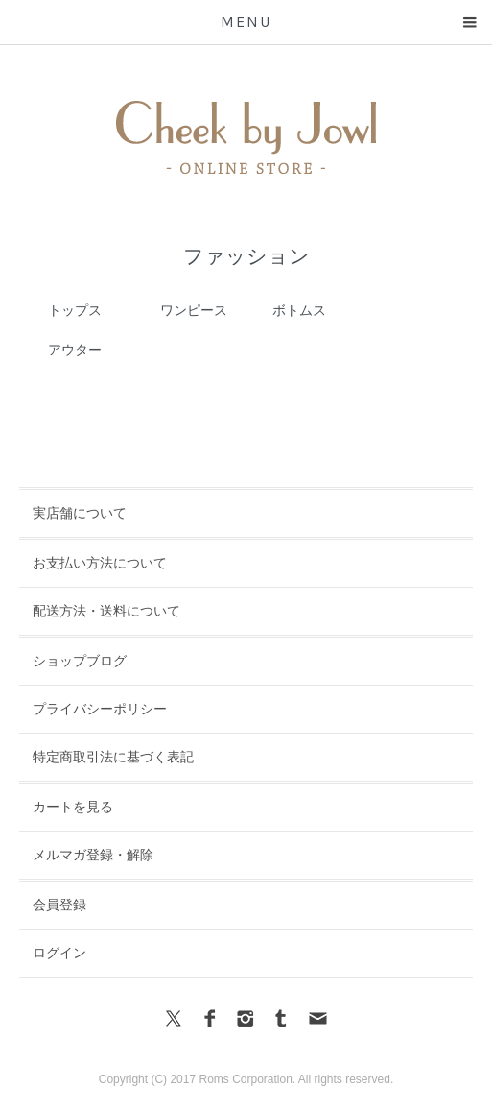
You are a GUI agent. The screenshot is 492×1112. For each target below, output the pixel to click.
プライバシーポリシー (100, 708)
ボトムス (299, 310)
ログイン (59, 952)
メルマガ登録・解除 (93, 854)
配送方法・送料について (106, 610)
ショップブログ (80, 660)
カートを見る (73, 806)
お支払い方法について (100, 562)
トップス (75, 310)
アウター (75, 349)
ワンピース (193, 310)
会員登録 (59, 904)
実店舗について (80, 512)
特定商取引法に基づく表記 (113, 756)
